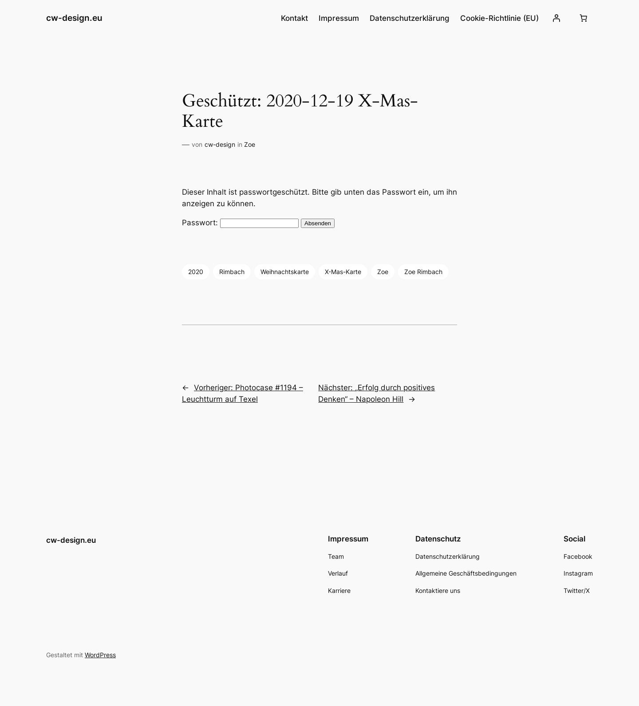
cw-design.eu (74, 17)
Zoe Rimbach (423, 271)
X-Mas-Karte (343, 271)
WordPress (100, 655)
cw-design (220, 144)
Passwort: (240, 222)
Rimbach (232, 271)
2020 (195, 271)
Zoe (249, 144)
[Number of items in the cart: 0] (583, 18)
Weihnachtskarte (284, 271)
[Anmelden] (556, 18)
